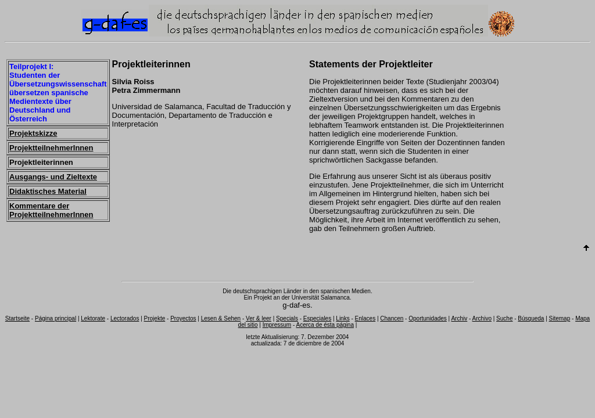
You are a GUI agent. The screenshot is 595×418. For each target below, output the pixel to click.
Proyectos (183, 318)
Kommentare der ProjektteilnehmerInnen (51, 210)
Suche (504, 318)
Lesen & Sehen (221, 318)
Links (342, 318)
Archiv (459, 318)
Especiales (317, 318)
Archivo (482, 318)
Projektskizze (33, 133)
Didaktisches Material (48, 191)
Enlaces (365, 318)
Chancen (391, 318)
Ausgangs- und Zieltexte (53, 176)
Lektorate (93, 318)
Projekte (155, 318)
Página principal (55, 318)
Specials (287, 318)
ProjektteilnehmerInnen (51, 147)
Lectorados (124, 318)
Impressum (277, 325)
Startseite (17, 318)
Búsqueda (531, 318)
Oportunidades (427, 318)
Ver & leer (258, 318)
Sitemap (560, 318)
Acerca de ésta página (325, 325)
